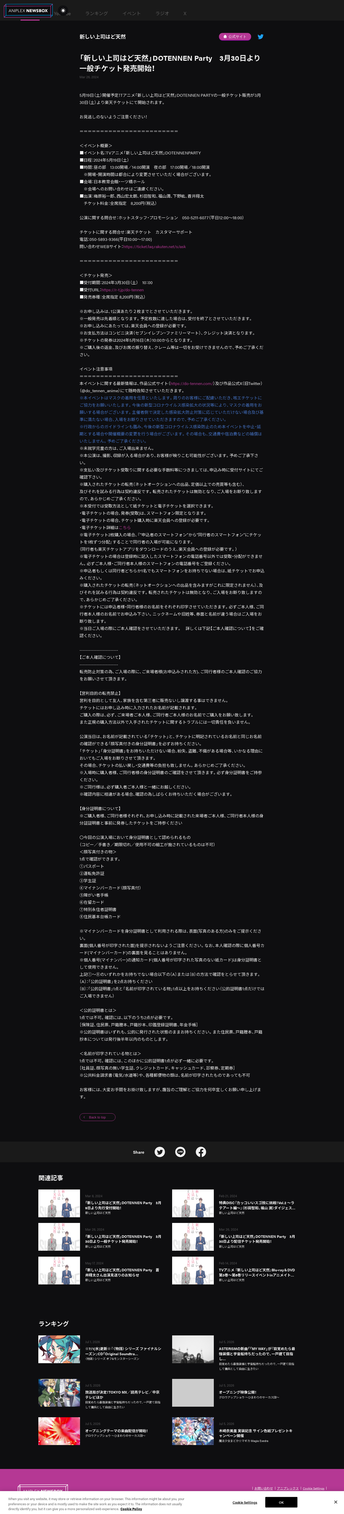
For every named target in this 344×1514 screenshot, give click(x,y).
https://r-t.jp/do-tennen (122, 290)
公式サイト (234, 36)
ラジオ (231, 13)
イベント (200, 13)
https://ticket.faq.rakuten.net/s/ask (154, 246)
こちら (125, 527)
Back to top (97, 1117)
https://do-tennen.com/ (191, 383)
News (99, 13)
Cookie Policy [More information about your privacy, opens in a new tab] (131, 1510)
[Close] (335, 1503)
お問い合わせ (263, 1488)
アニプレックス (288, 1488)
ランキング (165, 13)
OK (281, 1503)
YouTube (131, 13)
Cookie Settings (313, 1488)
